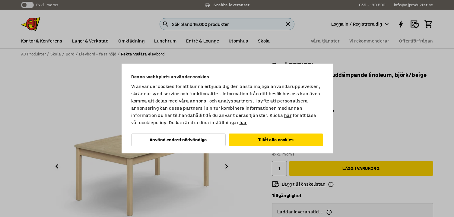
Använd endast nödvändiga (178, 140)
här (287, 115)
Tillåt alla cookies (276, 140)
